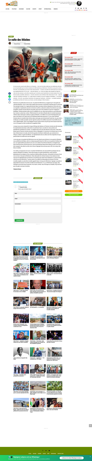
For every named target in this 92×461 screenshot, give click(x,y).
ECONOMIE (21, 9)
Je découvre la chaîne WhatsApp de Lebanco (71, 458)
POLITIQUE (14, 9)
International (53, 453)
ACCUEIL (7, 9)
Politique (34, 453)
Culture (44, 453)
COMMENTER (19, 220)
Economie (39, 453)
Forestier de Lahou (23, 187)
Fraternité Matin (27, 43)
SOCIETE (34, 9)
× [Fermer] (90, 457)
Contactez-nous (61, 453)
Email (16, 198)
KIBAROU (56, 9)
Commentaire (18, 203)
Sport (48, 453)
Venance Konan (17, 43)
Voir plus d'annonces (73, 191)
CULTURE (28, 9)
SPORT (40, 9)
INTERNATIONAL (47, 9)
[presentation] (24, 216)
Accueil (29, 453)
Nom (16, 193)
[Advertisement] (46, 22)
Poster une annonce (74, 194)
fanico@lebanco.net (76, 123)
